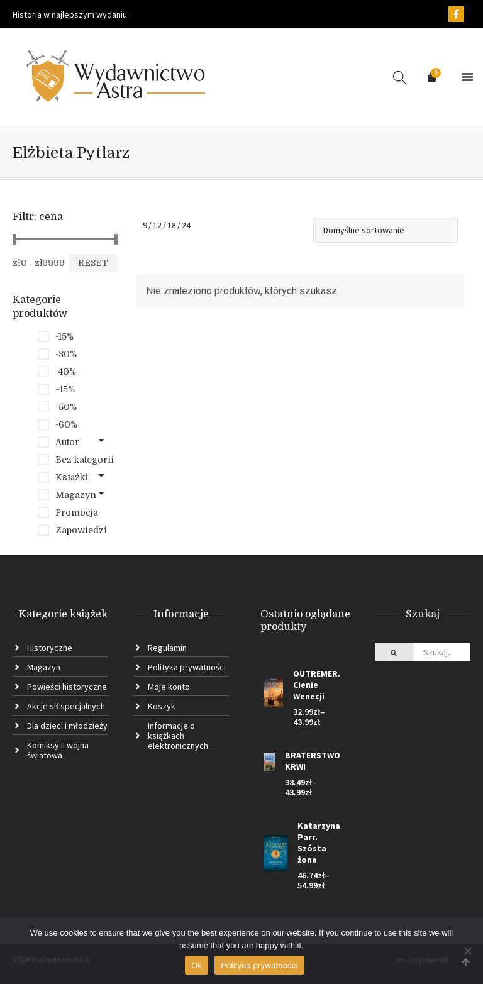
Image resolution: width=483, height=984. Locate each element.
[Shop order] (385, 230)
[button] (467, 76)
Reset (93, 263)
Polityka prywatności (259, 965)
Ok (196, 965)
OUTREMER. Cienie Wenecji (316, 685)
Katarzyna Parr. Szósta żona (318, 842)
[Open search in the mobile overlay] (399, 77)
